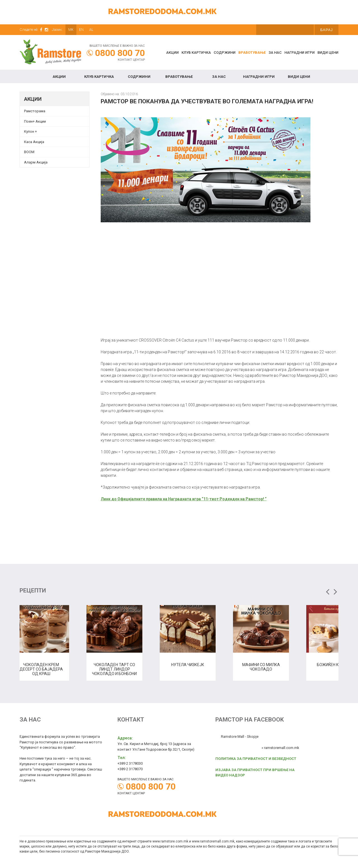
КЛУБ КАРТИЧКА (196, 52)
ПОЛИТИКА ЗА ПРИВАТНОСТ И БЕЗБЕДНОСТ (255, 759)
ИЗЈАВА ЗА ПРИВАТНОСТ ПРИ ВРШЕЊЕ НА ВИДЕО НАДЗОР (255, 773)
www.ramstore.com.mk (170, 841)
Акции (172, 52)
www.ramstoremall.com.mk (213, 841)
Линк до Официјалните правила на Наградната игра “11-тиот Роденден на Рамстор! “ (184, 499)
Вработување (252, 52)
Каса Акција (34, 142)
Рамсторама (34, 111)
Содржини (224, 52)
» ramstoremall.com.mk (280, 748)
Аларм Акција (36, 162)
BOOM (29, 152)
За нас (275, 52)
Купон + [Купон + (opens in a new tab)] (30, 131)
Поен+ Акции (35, 121)
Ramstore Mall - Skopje (239, 736)
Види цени (327, 52)
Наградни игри (299, 52)
